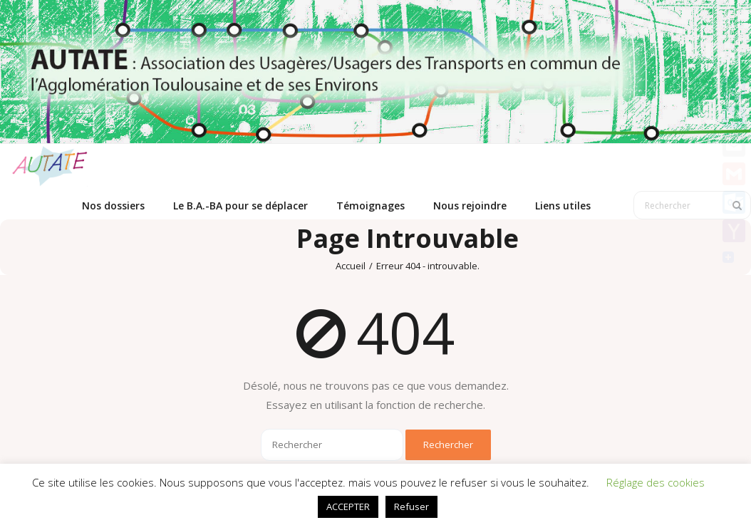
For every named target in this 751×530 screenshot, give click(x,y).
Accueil (351, 265)
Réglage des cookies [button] (655, 482)
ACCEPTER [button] (348, 506)
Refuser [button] (411, 506)
